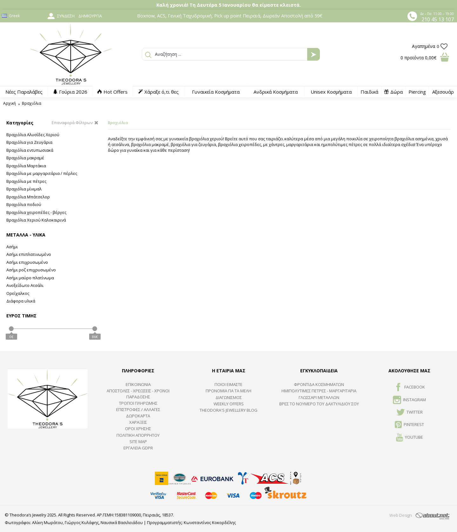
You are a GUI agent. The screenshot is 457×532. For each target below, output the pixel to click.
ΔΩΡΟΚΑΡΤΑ (138, 416)
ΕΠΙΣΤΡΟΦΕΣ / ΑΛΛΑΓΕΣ (138, 409)
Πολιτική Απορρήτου (138, 435)
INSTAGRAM (409, 400)
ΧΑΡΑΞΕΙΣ (138, 422)
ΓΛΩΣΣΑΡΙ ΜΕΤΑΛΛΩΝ (319, 397)
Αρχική (9, 103)
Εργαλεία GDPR (138, 448)
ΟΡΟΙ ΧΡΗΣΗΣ (138, 428)
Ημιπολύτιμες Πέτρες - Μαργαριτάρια (318, 391)
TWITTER (409, 412)
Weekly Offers (229, 404)
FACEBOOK (409, 387)
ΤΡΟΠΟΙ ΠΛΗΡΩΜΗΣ (138, 403)
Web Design (400, 515)
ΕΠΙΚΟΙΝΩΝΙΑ (138, 384)
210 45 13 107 (437, 19)
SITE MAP (138, 441)
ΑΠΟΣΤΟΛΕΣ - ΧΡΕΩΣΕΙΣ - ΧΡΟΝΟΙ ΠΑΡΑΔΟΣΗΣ (138, 393)
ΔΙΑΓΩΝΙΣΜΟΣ (228, 397)
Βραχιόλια (31, 103)
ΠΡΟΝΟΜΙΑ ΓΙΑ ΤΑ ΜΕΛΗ (228, 391)
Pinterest (409, 425)
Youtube (409, 437)
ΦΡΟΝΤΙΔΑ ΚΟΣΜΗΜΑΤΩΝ (319, 384)
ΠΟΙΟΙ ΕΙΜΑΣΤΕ (228, 384)
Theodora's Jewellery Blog (228, 410)
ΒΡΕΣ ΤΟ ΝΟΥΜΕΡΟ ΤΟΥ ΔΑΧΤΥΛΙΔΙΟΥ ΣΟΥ (319, 404)
